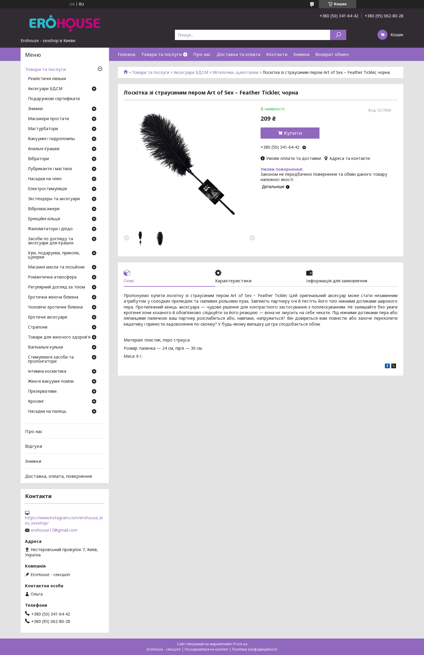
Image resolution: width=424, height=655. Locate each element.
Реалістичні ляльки (47, 79)
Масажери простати (48, 119)
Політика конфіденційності (254, 649)
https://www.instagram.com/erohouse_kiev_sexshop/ (64, 520)
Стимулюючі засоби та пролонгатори (51, 359)
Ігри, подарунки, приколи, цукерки (54, 255)
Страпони (37, 327)
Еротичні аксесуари (47, 317)
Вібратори (38, 159)
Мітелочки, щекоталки (235, 72)
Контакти (276, 54)
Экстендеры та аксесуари (54, 199)
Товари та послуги (161, 54)
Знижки (301, 54)
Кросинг (36, 401)
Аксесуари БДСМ (191, 72)
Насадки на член (45, 179)
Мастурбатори (43, 129)
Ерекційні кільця (44, 219)
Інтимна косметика (47, 371)
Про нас (202, 54)
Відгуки (33, 446)
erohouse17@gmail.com (54, 530)
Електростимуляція (47, 189)
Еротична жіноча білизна (53, 297)
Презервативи (42, 391)
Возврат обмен (332, 54)
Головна (126, 54)
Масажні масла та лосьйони (56, 267)
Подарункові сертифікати (54, 99)
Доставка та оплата (238, 54)
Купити (293, 133)
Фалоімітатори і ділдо (50, 229)
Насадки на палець (47, 411)
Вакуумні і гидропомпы (51, 139)
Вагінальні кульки (45, 347)
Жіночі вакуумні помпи (51, 381)
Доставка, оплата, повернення (58, 476)
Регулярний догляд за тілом (56, 287)
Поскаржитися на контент (206, 649)
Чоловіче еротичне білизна (55, 307)
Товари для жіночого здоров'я (59, 337)
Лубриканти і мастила (50, 169)
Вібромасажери (43, 209)
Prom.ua (240, 643)
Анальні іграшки (43, 149)
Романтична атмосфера (52, 277)
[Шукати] (338, 35)
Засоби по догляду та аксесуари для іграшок (51, 241)
